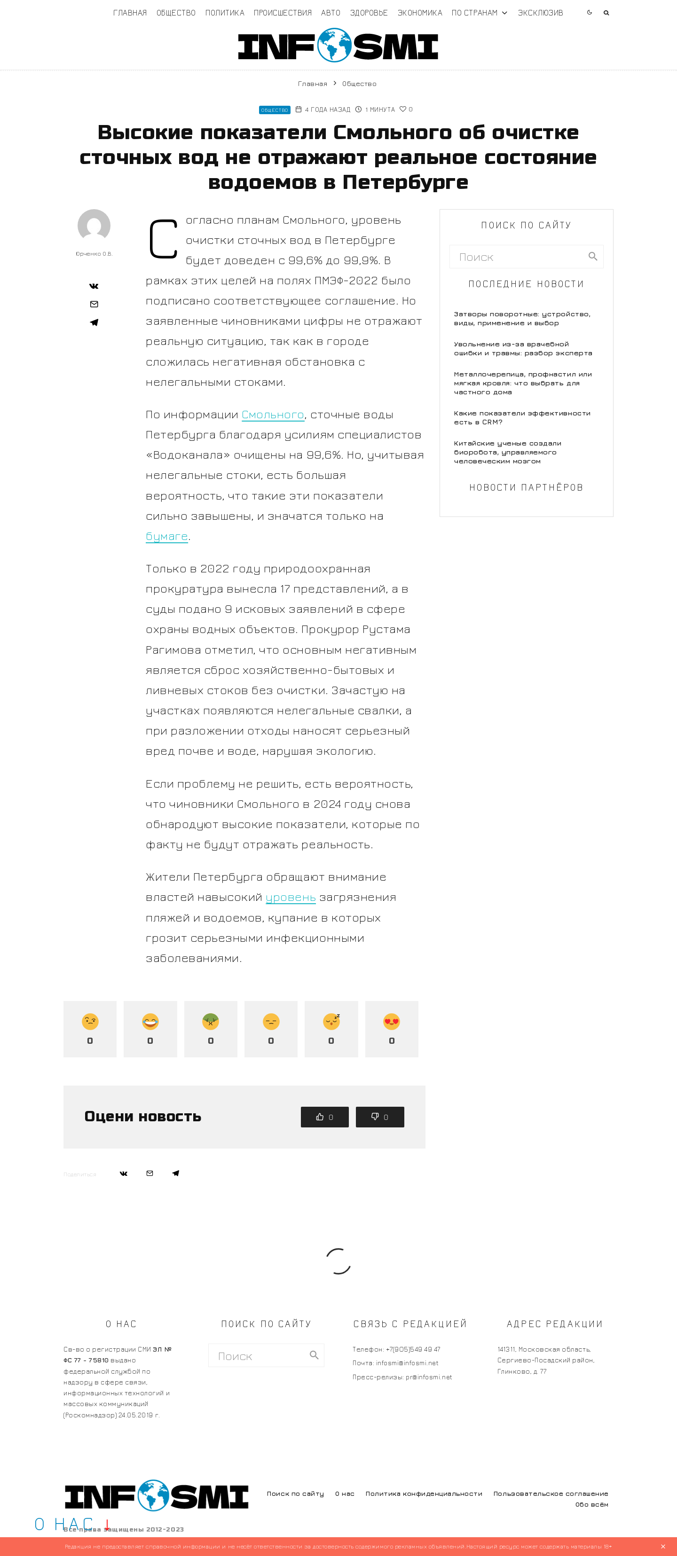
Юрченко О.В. (94, 253)
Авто (330, 12)
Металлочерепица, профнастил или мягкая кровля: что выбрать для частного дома (523, 383)
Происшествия (283, 12)
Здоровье (369, 12)
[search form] (516, 256)
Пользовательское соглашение (551, 1493)
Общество (176, 12)
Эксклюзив (541, 12)
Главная (130, 12)
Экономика (420, 12)
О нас (345, 1493)
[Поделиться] (94, 285)
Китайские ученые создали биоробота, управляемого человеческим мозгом (507, 452)
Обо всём (592, 1504)
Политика (224, 12)
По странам (474, 12)
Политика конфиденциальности (424, 1493)
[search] (593, 256)
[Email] (94, 304)
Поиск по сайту (295, 1493)
